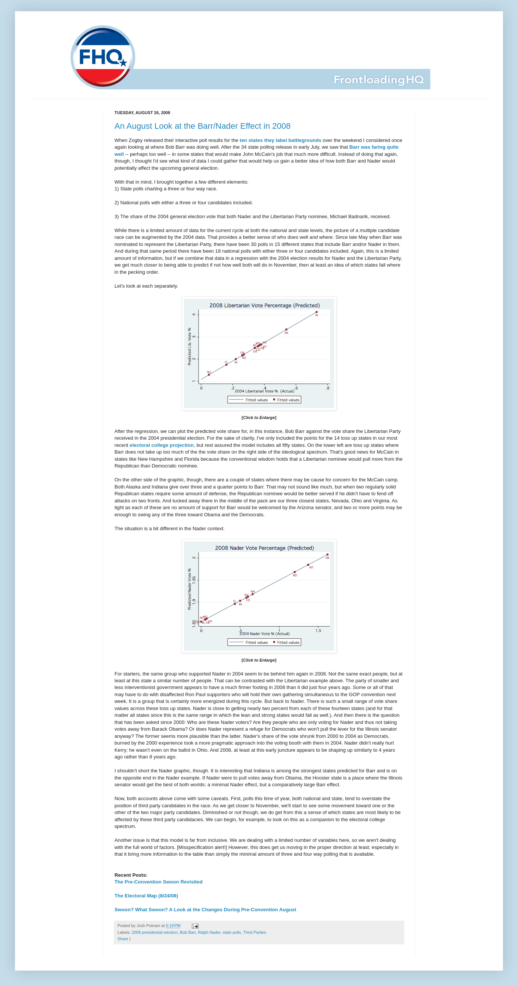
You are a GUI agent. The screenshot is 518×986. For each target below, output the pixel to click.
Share (122, 938)
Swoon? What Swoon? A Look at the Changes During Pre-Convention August (205, 909)
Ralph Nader (209, 932)
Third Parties (254, 932)
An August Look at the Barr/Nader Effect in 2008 (202, 126)
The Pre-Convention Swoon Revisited (158, 882)
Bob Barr (188, 932)
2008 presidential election (155, 932)
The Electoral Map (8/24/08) (146, 896)
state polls (232, 932)
